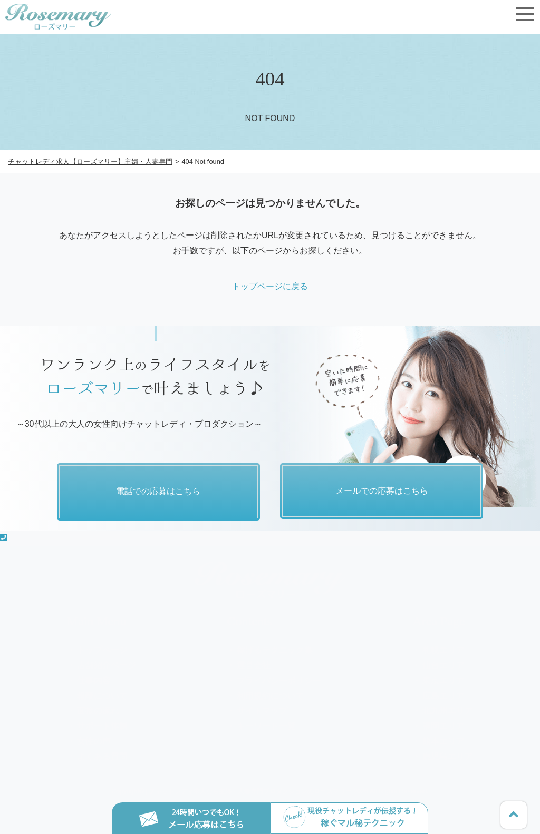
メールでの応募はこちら (381, 491)
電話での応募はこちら (158, 491)
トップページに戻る (270, 286)
